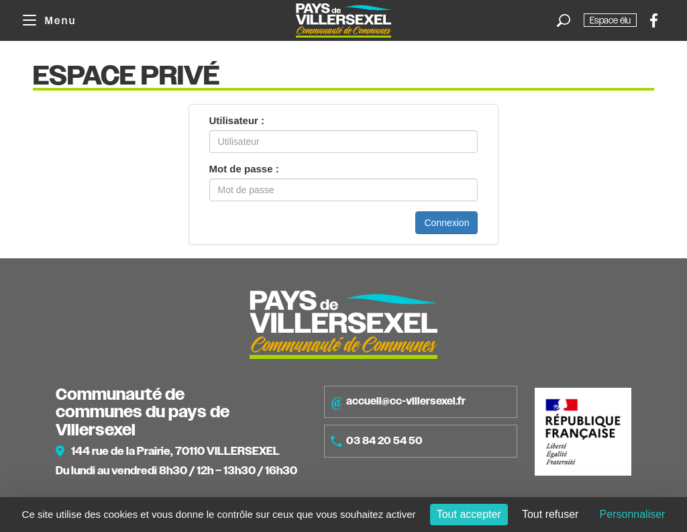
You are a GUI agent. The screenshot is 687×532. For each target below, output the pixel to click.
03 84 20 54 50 (377, 441)
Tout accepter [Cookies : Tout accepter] (469, 514)
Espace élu (610, 20)
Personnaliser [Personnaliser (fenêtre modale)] (633, 514)
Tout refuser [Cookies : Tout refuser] (550, 514)
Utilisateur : (237, 120)
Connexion (446, 222)
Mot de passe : (244, 168)
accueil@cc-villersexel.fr (398, 401)
